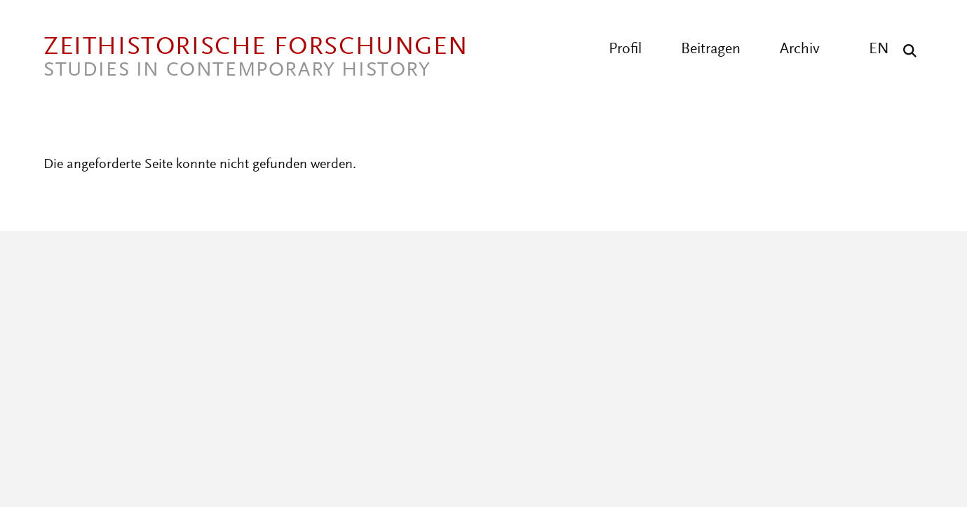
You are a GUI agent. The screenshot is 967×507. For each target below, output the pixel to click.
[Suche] (906, 50)
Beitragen (711, 49)
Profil (625, 49)
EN (879, 49)
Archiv (800, 49)
